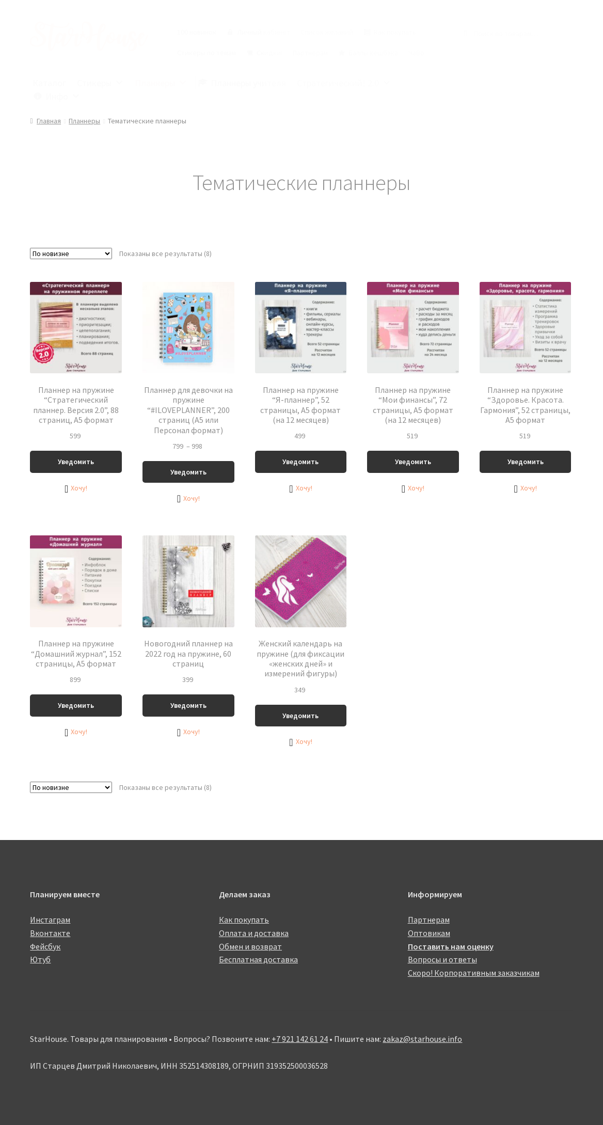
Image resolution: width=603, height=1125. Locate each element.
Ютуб (40, 959)
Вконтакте (50, 933)
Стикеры (100, 82)
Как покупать (395, 32)
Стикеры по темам (206, 52)
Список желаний (326, 32)
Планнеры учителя (248, 83)
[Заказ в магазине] (71, 253)
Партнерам (310, 52)
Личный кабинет (263, 32)
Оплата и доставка (254, 933)
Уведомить (76, 461)
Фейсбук (45, 946)
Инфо (63, 96)
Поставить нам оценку (451, 946)
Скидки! (269, 52)
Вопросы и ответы (442, 959)
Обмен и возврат (250, 946)
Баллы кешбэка (373, 52)
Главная (49, 120)
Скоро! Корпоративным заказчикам (473, 973)
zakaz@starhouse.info (422, 1039)
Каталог (49, 83)
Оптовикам (429, 933)
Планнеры (161, 82)
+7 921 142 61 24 (300, 1039)
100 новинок (196, 32)
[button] (76, 488)
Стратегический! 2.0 (344, 82)
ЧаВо (416, 52)
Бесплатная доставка (258, 959)
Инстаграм (50, 919)
